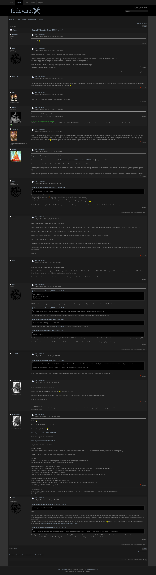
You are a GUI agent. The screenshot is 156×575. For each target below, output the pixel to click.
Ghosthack (15, 34)
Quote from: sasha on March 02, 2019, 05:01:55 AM (47, 330)
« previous (140, 23)
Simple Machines (63, 569)
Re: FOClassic (40, 34)
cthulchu (14, 149)
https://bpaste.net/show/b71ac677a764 (43, 433)
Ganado (14, 107)
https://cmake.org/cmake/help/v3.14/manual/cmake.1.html (59, 523)
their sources (60, 326)
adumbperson (16, 380)
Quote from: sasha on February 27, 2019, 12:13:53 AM (48, 291)
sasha (13, 217)
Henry (13, 92)
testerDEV (15, 76)
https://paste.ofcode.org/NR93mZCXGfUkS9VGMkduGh (77, 160)
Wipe (13, 48)
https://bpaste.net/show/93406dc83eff (43, 441)
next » (145, 23)
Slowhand (15, 129)
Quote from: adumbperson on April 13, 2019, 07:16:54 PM (49, 504)
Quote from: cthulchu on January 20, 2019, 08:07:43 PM (48, 187)
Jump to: (123, 559)
